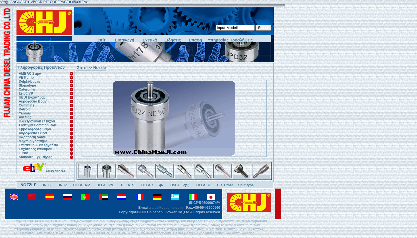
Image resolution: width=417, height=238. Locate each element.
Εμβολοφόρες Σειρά (35, 129)
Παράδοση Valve (32, 137)
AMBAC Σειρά (30, 74)
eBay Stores (44, 171)
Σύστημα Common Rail (37, 125)
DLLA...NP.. (82, 185)
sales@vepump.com (166, 208)
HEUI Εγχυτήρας (32, 97)
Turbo (23, 153)
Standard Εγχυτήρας (35, 157)
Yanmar (25, 113)
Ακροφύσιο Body (33, 101)
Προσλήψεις (240, 40)
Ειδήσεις (173, 40)
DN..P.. (62, 185)
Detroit (24, 109)
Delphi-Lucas (29, 81)
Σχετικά (150, 40)
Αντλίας (25, 117)
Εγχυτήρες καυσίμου (35, 149)
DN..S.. (47, 185)
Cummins (26, 105)
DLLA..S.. (128, 185)
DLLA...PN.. (106, 185)
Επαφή (195, 40)
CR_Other (225, 185)
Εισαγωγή (124, 40)
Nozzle (99, 67)
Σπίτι (102, 40)
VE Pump (26, 78)
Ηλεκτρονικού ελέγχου (37, 121)
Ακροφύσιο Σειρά (33, 133)
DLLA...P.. (204, 185)
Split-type (246, 185)
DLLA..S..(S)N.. (153, 185)
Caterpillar (27, 89)
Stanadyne (27, 85)
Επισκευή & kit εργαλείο (38, 145)
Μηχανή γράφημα (33, 141)
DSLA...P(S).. (181, 185)
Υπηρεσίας (218, 40)
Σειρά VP (26, 93)
